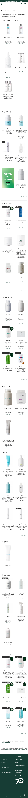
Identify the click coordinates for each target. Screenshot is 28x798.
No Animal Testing (5, 767)
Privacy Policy (16, 794)
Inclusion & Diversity (19, 763)
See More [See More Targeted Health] (24, 379)
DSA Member (12, 791)
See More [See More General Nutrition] (24, 290)
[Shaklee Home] (5, 4)
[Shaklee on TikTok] (20, 774)
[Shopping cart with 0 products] (25, 4)
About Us (4, 757)
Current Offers (4, 759)
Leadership (4, 765)
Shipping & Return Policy (6, 772)
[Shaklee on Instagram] (16, 775)
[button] (24, 795)
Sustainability (18, 756)
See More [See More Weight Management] (24, 196)
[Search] (21, 4)
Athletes (3, 762)
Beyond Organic (19, 757)
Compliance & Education (20, 765)
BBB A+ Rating (17, 791)
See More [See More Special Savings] (24, 733)
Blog (18, 772)
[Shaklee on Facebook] (18, 775)
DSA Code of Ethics (6, 764)
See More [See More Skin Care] (24, 535)
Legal (20, 794)
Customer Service (5, 770)
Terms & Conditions (10, 794)
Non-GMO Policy (19, 759)
